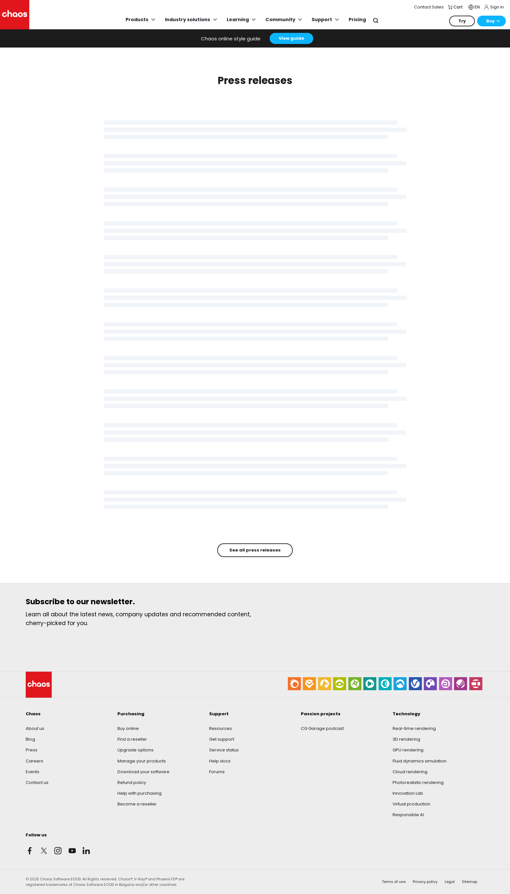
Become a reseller (137, 804)
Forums (217, 772)
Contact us (37, 782)
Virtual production (411, 804)
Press (31, 750)
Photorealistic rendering (418, 782)
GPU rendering (408, 750)
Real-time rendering (414, 728)
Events (32, 772)
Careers (34, 761)
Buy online (128, 728)
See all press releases (255, 550)
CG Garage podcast (322, 728)
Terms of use (394, 881)
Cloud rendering (410, 772)
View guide (291, 38)
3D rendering (406, 739)
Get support (221, 739)
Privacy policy (425, 881)
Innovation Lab (408, 793)
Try (462, 21)
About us (35, 728)
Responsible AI (408, 815)
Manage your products (141, 761)
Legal (450, 881)
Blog (30, 739)
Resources (220, 728)
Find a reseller (132, 739)
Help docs (220, 761)
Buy (490, 21)
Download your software (143, 772)
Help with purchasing (139, 793)
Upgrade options (135, 750)
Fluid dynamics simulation (420, 761)
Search (376, 20)
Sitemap (469, 881)
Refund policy (131, 782)
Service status (224, 750)
